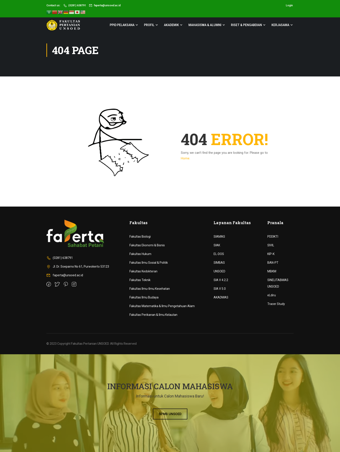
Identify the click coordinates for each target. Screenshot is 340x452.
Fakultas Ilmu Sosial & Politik (148, 262)
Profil (149, 25)
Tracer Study (276, 304)
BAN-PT (272, 262)
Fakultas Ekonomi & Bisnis (147, 245)
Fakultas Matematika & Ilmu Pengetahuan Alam (162, 306)
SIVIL (270, 245)
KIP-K (271, 254)
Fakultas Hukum (140, 254)
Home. (185, 158)
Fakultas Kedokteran (143, 271)
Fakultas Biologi (140, 236)
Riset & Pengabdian (246, 25)
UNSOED (219, 271)
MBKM (271, 271)
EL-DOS (219, 254)
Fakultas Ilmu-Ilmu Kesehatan (149, 288)
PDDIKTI (272, 236)
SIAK (217, 245)
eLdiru (271, 295)
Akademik (171, 25)
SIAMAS (219, 236)
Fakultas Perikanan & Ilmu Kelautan (153, 314)
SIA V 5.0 (220, 288)
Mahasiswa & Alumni (204, 25)
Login (289, 5)
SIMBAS (219, 262)
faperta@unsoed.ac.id (105, 5)
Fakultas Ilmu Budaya (144, 297)
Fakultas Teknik (139, 280)
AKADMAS (221, 297)
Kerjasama (280, 25)
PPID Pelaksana (122, 25)
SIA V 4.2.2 (221, 280)
